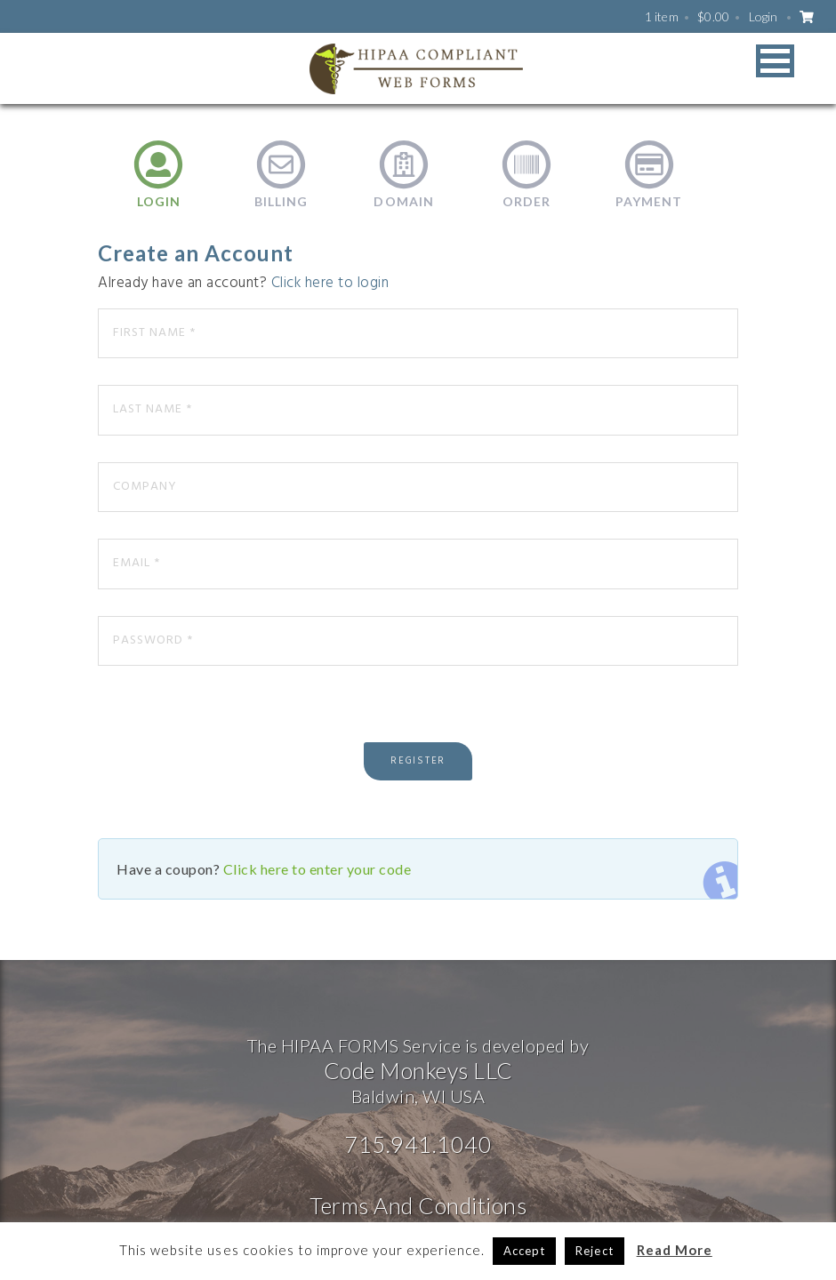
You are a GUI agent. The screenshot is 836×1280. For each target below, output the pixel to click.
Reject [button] (594, 1251)
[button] (775, 60)
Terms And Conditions (418, 1205)
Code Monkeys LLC (418, 1070)
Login (763, 16)
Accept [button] (524, 1251)
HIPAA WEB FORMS (416, 68)
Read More (674, 1250)
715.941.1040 (418, 1144)
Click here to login (330, 283)
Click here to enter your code (317, 868)
